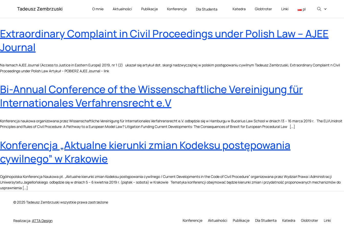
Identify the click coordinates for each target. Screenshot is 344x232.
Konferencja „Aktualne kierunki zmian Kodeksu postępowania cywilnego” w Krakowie (145, 152)
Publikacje (149, 8)
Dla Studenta (209, 9)
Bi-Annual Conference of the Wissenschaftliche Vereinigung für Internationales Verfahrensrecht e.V (151, 96)
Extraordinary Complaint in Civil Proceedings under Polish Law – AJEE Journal (164, 40)
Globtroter (263, 8)
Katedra (239, 8)
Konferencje (177, 8)
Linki (284, 8)
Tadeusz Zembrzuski (39, 9)
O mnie (97, 8)
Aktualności (122, 8)
